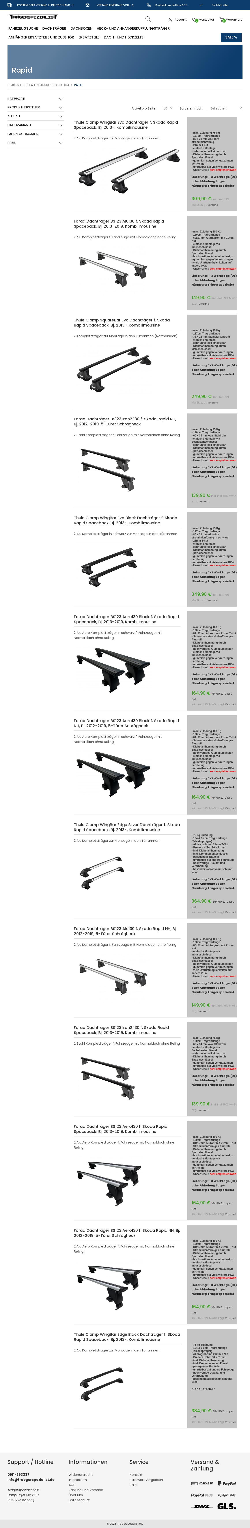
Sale (133, 1484)
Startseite (15, 85)
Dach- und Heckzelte (124, 37)
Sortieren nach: (191, 108)
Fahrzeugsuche (23, 28)
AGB (72, 1484)
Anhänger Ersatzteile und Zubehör (41, 37)
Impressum (78, 1479)
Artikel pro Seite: (144, 108)
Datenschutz (79, 1500)
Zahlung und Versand (86, 1490)
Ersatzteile (88, 37)
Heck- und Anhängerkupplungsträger (133, 28)
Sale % (231, 37)
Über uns (76, 1495)
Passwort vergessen (146, 1479)
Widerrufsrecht (81, 1474)
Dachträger (54, 28)
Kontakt (136, 1474)
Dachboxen (81, 28)
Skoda (64, 85)
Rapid (78, 85)
